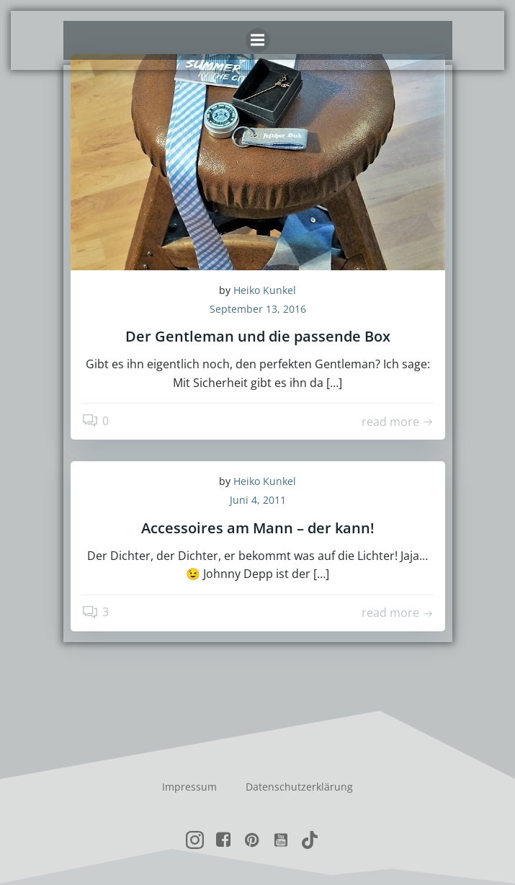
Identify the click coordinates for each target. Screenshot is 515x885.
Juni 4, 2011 (258, 500)
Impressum (189, 786)
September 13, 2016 (258, 309)
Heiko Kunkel (264, 290)
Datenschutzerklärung (299, 786)
